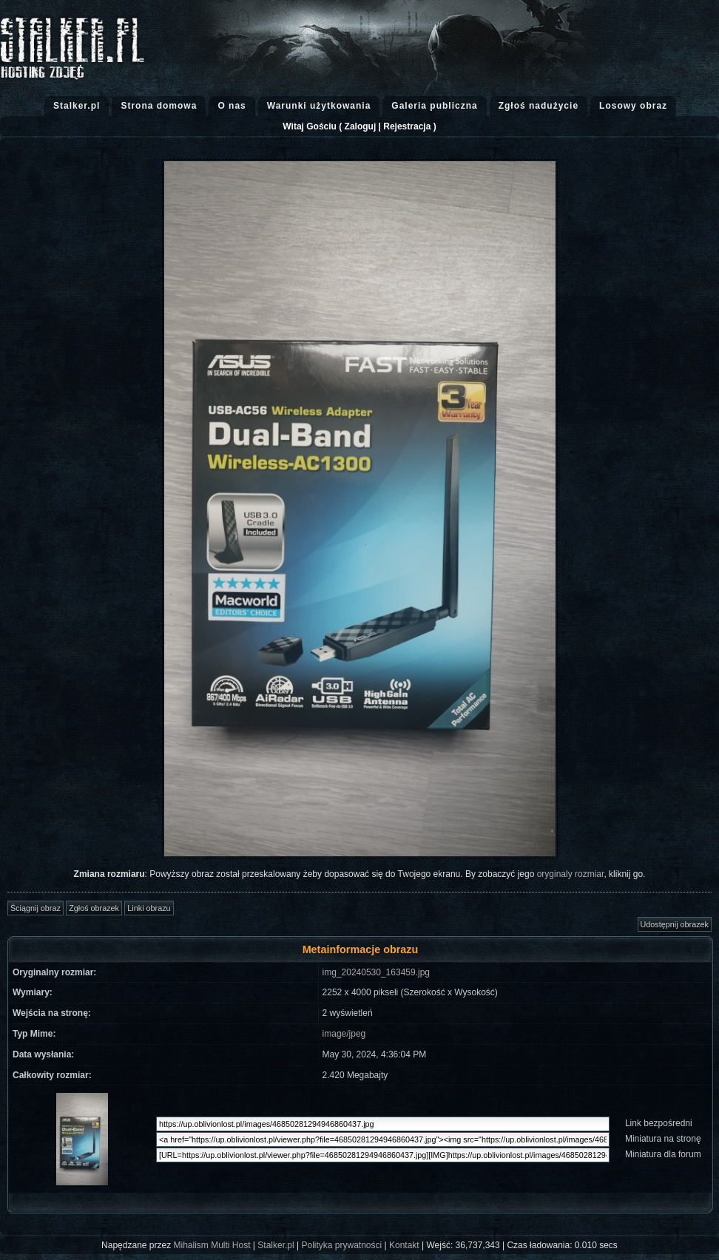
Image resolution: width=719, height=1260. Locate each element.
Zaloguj (361, 126)
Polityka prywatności (341, 1245)
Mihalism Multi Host (212, 1245)
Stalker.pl (76, 106)
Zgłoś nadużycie (538, 106)
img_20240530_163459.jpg (376, 972)
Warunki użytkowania (319, 106)
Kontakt (404, 1245)
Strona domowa (159, 106)
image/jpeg (344, 1034)
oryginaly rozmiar (570, 874)
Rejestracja (407, 126)
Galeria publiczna (434, 106)
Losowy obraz (633, 106)
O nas (231, 106)
